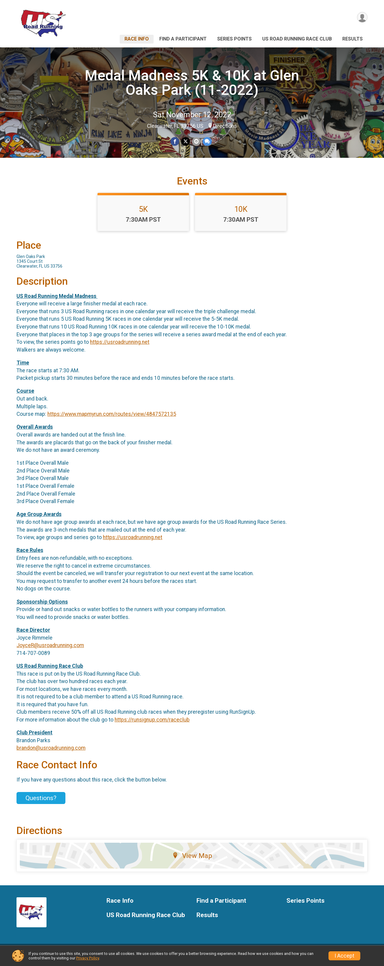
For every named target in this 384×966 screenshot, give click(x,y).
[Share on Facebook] (175, 141)
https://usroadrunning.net (119, 346)
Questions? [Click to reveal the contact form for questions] (41, 801)
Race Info (136, 39)
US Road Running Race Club (297, 39)
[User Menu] (362, 17)
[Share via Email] (196, 141)
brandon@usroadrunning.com (51, 752)
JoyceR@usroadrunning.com (50, 649)
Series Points (234, 39)
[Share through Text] (207, 141)
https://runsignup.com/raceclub (152, 723)
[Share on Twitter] (185, 141)
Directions (225, 126)
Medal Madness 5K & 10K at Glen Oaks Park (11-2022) (192, 82)
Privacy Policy (87, 958)
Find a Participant (183, 39)
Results (352, 39)
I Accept (344, 956)
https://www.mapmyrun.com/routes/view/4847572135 (111, 418)
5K (143, 212)
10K (241, 212)
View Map (192, 859)
